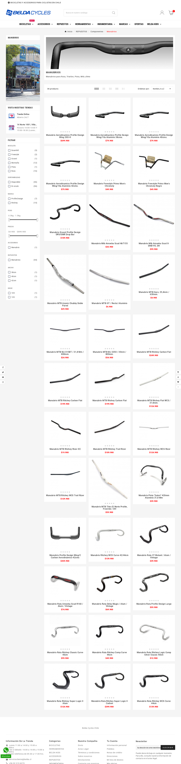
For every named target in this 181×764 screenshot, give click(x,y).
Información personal (117, 745)
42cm (24, 280)
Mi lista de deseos (115, 760)
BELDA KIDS (54, 753)
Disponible (24, 182)
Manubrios (13, 37)
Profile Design (24, 199)
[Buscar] (87, 12)
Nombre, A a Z (162, 88)
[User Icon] (163, 13)
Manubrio (24, 247)
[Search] (113, 12)
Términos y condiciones (89, 753)
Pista (24, 167)
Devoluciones (84, 760)
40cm (24, 276)
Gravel (24, 159)
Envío (80, 745)
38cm (24, 272)
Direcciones (112, 756)
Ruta (24, 171)
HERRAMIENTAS (56, 749)
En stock (24, 186)
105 (24, 293)
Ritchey (24, 203)
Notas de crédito (114, 753)
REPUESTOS (54, 760)
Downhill (24, 150)
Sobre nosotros (85, 756)
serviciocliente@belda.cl (20, 759)
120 (24, 297)
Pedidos (110, 749)
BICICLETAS (54, 745)
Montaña (24, 163)
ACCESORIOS (55, 756)
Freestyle (24, 154)
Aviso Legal (83, 749)
